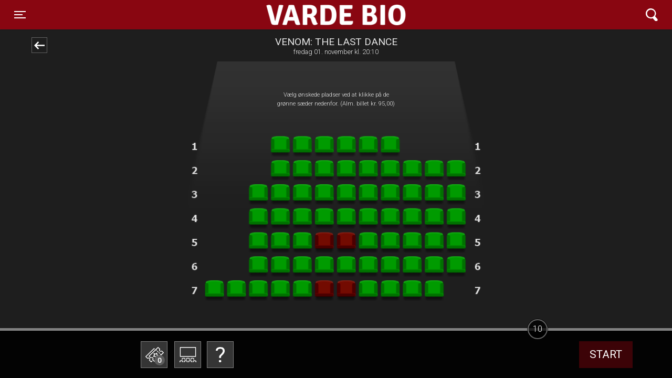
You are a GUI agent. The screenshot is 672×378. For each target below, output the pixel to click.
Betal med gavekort (218, 302)
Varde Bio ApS (295, 14)
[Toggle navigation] (20, 14)
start (606, 354)
